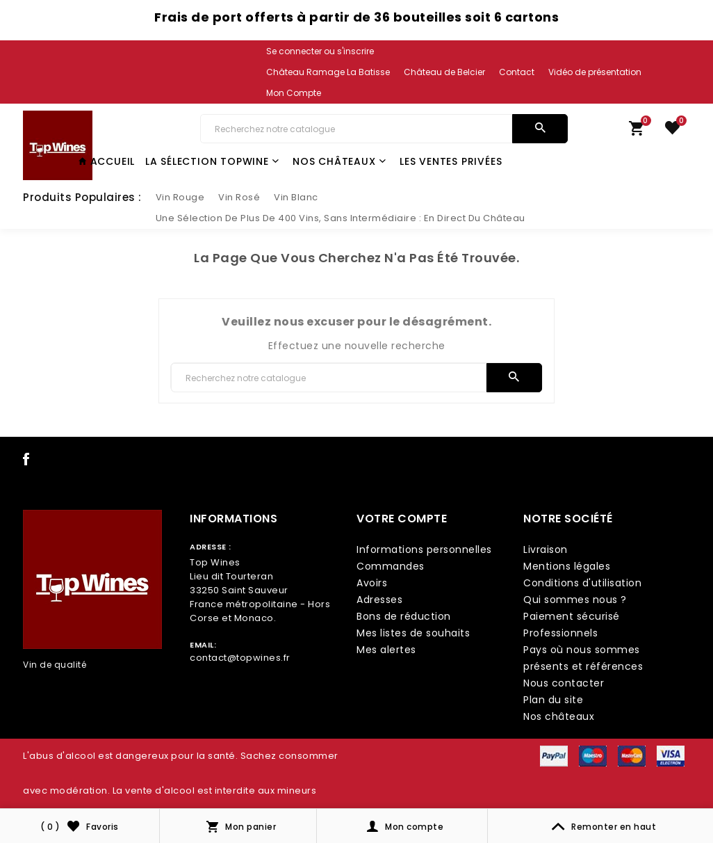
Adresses (379, 600)
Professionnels (560, 633)
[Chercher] (356, 129)
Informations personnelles (424, 549)
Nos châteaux (339, 161)
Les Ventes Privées (451, 161)
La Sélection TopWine (212, 161)
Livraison (545, 549)
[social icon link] (26, 462)
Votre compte (401, 519)
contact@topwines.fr (240, 657)
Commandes (390, 566)
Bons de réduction (403, 616)
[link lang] (321, 72)
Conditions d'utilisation (582, 583)
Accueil (107, 161)
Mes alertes (386, 650)
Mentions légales (566, 566)
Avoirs (371, 583)
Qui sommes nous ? (575, 600)
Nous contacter (563, 683)
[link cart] (636, 131)
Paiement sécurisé (571, 616)
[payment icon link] (554, 755)
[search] (540, 129)
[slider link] (180, 197)
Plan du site (553, 700)
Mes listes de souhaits (413, 633)
